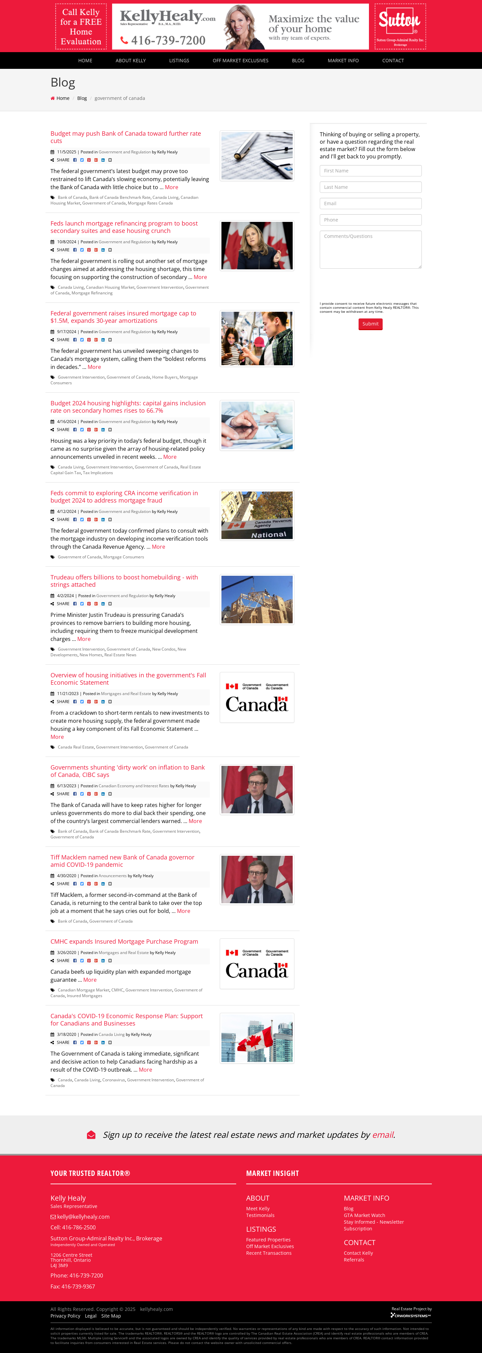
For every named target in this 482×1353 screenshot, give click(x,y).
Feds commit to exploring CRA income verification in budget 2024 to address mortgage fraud (124, 496)
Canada (65, 1079)
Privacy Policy (65, 1316)
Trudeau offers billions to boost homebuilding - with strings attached (124, 580)
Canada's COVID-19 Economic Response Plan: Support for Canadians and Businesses (127, 1019)
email (382, 1134)
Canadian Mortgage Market (83, 989)
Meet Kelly (258, 1208)
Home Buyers (165, 377)
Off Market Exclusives (270, 1246)
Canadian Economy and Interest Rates (134, 785)
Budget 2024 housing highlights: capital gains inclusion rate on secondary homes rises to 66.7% (128, 406)
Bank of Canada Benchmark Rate (120, 197)
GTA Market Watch (364, 1215)
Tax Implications (98, 472)
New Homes (91, 654)
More (171, 187)
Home (63, 98)
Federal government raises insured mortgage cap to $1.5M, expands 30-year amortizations (123, 316)
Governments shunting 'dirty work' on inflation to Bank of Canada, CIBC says (128, 771)
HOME (85, 60)
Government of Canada (104, 203)
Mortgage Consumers (123, 556)
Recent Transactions (269, 1253)
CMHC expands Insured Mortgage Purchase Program (124, 941)
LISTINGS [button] (179, 60)
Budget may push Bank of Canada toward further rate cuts (126, 137)
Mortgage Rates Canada (150, 203)
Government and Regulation (125, 151)
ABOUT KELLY (131, 60)
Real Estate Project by (412, 1308)
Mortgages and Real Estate (126, 693)
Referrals (354, 1259)
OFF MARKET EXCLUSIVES (241, 60)
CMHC (117, 989)
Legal (91, 1316)
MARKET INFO (343, 60)
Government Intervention (159, 287)
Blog (82, 98)
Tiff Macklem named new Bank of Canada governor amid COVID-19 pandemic (122, 860)
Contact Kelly (358, 1253)
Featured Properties (268, 1239)
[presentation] (370, 287)
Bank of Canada (72, 197)
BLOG (298, 60)
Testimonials (260, 1215)
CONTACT (393, 60)
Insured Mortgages (84, 995)
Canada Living (166, 197)
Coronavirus (113, 1079)
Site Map (111, 1316)
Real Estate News (120, 654)
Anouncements (113, 875)
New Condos (164, 649)
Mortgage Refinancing (92, 292)
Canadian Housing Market (110, 287)
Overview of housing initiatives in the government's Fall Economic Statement (128, 678)
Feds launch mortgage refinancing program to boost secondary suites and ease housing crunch (124, 227)
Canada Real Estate (76, 747)
